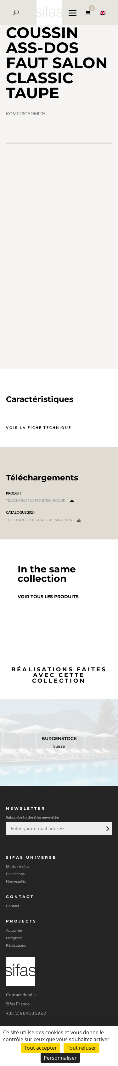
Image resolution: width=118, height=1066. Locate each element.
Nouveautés (16, 881)
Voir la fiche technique (38, 427)
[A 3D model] (59, 256)
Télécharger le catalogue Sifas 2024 (43, 520)
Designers (14, 938)
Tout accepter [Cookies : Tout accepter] (40, 1047)
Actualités (14, 930)
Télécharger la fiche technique (40, 500)
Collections (15, 874)
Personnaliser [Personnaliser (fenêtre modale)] (60, 1057)
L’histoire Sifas (17, 866)
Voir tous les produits (48, 596)
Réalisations (16, 945)
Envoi (107, 828)
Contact (12, 906)
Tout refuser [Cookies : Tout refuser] (81, 1047)
